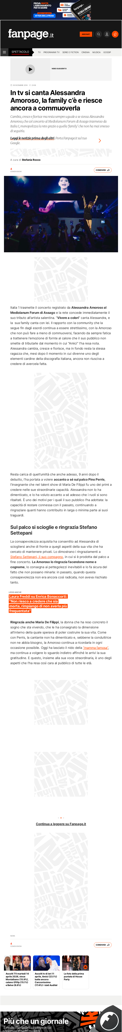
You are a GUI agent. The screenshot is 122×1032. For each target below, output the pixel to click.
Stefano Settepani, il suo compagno (36, 557)
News (12, 936)
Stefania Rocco (31, 159)
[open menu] (4, 52)
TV (39, 52)
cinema (85, 52)
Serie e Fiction (70, 52)
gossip (107, 52)
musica (96, 52)
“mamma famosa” (95, 648)
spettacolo (20, 51)
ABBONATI (86, 34)
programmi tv (52, 52)
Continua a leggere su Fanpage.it (61, 824)
